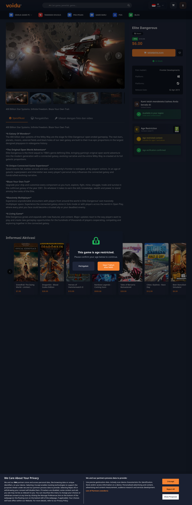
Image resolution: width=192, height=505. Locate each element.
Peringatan (83, 266)
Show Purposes (170, 500)
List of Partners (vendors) (97, 494)
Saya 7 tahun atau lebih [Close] (108, 266)
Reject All (171, 493)
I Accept (170, 485)
